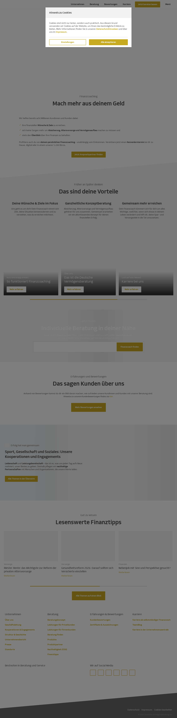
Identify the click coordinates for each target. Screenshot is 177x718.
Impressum (61, 32)
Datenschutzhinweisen (107, 29)
